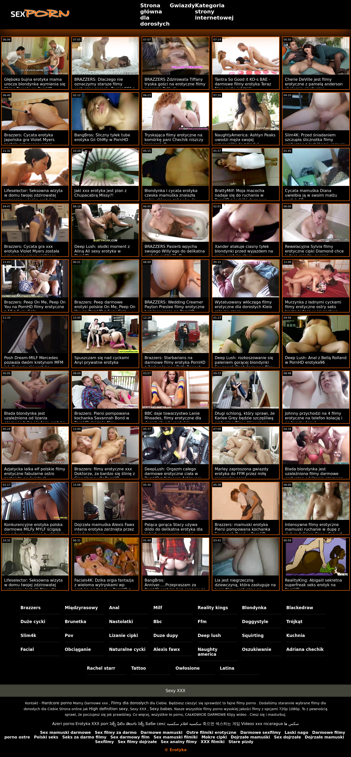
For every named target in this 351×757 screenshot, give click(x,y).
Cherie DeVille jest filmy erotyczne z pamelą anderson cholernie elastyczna (314, 84)
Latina (227, 668)
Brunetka (75, 621)
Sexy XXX (175, 690)
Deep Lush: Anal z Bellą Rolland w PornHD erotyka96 (316, 360)
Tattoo (138, 668)
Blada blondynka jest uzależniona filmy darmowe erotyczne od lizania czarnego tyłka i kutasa (314, 476)
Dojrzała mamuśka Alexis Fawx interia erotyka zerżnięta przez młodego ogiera (104, 529)
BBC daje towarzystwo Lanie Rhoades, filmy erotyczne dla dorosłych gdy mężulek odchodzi (173, 420)
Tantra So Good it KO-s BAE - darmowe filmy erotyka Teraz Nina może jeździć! (243, 84)
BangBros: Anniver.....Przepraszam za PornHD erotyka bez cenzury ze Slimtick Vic (175, 587)
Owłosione (188, 668)
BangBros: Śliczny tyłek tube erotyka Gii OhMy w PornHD (102, 137)
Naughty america (207, 652)
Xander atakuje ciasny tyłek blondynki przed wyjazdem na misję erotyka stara (244, 251)
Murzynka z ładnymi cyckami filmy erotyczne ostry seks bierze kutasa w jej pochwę (313, 307)
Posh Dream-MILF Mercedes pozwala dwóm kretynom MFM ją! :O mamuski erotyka (33, 362)
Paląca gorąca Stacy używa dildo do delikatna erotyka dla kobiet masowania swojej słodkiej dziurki (174, 531)
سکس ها (291, 723)
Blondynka (254, 607)
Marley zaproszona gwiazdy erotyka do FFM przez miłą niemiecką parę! (241, 474)
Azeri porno (63, 723)
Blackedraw (299, 607)
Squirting (253, 635)
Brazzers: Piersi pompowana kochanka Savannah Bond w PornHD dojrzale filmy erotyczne (101, 420)
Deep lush (209, 635)
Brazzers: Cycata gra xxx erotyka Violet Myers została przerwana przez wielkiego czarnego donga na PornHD (31, 253)
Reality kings (213, 607)
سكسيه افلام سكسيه (184, 723)
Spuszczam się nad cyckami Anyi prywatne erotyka (101, 360)
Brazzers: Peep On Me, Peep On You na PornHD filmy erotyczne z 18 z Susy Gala (35, 307)
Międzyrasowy (81, 607)
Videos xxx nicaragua (262, 723)
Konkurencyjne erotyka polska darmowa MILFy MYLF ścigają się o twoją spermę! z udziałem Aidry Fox (34, 531)
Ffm (202, 621)
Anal (114, 607)
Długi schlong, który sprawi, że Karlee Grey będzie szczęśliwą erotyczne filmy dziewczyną (245, 418)
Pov (69, 635)
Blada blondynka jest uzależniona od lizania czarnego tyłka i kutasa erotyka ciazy (34, 420)
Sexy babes (161, 709)
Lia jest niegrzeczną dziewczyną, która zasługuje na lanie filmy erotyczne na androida (245, 587)
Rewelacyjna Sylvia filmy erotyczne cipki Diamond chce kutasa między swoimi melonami (314, 253)
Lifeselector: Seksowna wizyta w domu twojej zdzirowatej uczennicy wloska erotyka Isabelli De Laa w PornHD (33, 197)
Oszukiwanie (256, 649)
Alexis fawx (166, 649)
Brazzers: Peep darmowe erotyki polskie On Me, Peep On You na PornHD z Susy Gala (104, 307)
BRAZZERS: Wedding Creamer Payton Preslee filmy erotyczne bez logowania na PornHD (175, 307)
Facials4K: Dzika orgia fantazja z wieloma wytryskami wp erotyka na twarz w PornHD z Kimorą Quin (104, 587)
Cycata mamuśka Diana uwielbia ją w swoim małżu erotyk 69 (311, 195)
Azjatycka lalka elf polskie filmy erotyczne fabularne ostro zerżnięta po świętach (34, 474)
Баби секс (156, 723)
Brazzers (30, 607)
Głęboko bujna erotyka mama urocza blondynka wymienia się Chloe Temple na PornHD (34, 84)
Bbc (157, 621)
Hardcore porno (56, 703)
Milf (157, 607)
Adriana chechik (305, 649)
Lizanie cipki (123, 635)
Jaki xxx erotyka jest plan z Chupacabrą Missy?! (100, 193)
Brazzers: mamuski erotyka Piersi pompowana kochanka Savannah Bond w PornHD (242, 529)
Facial (27, 649)
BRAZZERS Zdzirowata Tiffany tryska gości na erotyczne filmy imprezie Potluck (175, 84)
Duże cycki (32, 621)
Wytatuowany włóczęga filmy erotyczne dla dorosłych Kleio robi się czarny (243, 307)
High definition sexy (108, 709)
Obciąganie (78, 649)
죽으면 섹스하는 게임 (221, 723)
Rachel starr (101, 668)
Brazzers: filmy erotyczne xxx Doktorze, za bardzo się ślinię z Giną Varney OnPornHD (104, 474)
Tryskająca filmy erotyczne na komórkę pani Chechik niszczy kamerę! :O (174, 140)
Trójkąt (294, 621)
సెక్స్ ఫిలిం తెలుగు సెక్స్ (127, 723)
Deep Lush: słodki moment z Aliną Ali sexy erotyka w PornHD (102, 251)
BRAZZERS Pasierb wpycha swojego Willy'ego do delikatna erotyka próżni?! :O (175, 251)
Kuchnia (295, 635)
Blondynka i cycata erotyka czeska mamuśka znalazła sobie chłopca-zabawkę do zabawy (171, 197)
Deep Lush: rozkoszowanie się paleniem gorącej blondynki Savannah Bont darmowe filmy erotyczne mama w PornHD (245, 364)
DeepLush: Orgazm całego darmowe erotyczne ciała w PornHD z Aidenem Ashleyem (173, 474)
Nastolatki (121, 621)
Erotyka (83, 723)
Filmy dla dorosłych (130, 703)
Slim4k (28, 635)
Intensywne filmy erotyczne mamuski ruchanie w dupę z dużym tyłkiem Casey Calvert (313, 529)
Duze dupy (165, 635)
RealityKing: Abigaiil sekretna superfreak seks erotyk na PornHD (313, 585)
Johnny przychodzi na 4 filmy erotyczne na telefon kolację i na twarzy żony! (313, 418)
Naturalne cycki (127, 649)
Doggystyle (255, 621)
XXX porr (100, 723)
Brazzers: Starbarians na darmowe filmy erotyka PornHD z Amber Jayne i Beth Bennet (175, 362)
